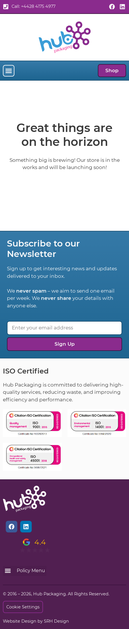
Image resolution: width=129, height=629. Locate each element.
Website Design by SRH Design (36, 621)
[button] (8, 71)
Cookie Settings (23, 607)
